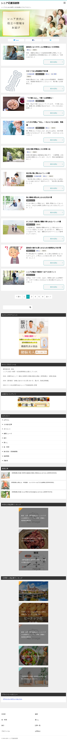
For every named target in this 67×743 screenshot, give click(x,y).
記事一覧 (37, 725)
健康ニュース (39, 74)
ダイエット (7, 429)
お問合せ (37, 731)
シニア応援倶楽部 (10, 2)
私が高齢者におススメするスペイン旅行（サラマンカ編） (33, 592)
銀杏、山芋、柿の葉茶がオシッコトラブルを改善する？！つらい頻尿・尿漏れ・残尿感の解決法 (33, 518)
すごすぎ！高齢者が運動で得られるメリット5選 (43, 221)
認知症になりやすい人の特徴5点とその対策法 (42, 47)
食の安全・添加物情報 (10, 451)
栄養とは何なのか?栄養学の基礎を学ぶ (33, 656)
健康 (36, 714)
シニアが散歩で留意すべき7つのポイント (41, 272)
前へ (19, 296)
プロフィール (5, 731)
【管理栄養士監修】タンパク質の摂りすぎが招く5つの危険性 (33, 540)
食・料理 (54, 74)
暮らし (29, 50)
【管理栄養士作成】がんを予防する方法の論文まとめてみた (31, 492)
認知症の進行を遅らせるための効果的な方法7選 (43, 248)
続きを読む (56, 62)
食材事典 (6, 456)
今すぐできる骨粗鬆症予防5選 (37, 71)
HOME (3, 714)
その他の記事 (30, 74)
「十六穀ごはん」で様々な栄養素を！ (40, 98)
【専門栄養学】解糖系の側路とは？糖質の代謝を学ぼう (33, 561)
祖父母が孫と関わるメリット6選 (38, 173)
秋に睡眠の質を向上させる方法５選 (39, 197)
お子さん (29, 176)
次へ (47, 296)
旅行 (5, 438)
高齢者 (34, 50)
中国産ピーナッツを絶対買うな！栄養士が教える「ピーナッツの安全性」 (33, 613)
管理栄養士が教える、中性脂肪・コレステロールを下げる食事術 (32, 482)
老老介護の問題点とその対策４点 (38, 149)
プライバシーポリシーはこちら (12, 699)
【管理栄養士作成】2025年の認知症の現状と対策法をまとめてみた (34, 473)
